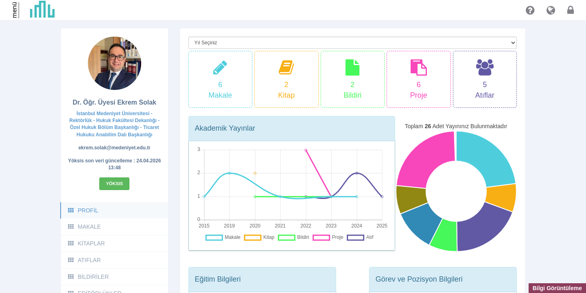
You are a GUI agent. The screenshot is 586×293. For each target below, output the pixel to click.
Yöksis (114, 183)
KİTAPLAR (86, 243)
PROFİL (82, 210)
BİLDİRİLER (88, 276)
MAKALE (84, 226)
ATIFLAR (84, 260)
